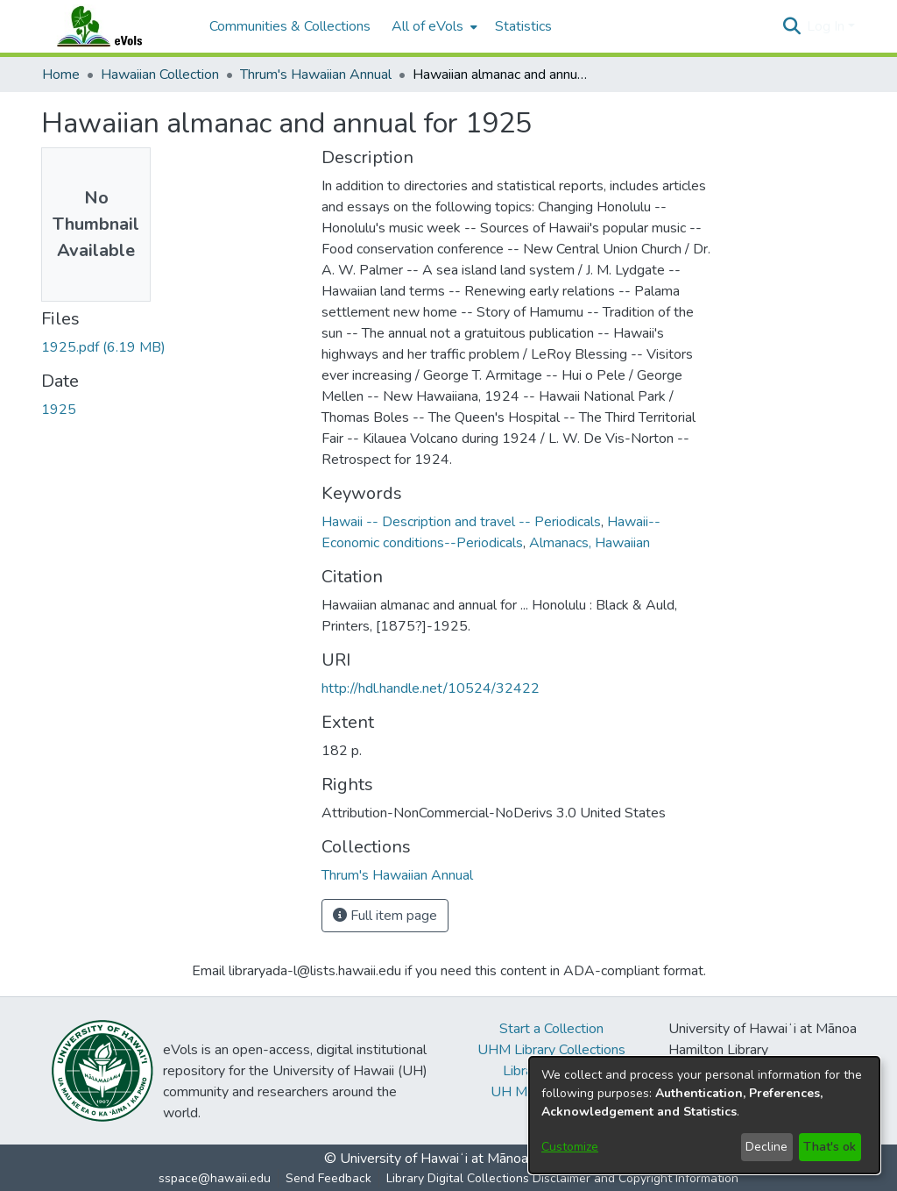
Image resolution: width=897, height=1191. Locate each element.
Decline (766, 1146)
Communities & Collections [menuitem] (290, 26)
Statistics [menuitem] (523, 26)
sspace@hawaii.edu (215, 1178)
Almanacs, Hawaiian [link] (589, 543)
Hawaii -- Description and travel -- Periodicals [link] (461, 521)
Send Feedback (328, 1178)
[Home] (116, 26)
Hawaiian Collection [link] (160, 74)
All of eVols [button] (427, 26)
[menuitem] (432, 26)
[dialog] (704, 1115)
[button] (791, 26)
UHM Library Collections (551, 1049)
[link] (103, 347)
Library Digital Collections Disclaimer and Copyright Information (562, 1178)
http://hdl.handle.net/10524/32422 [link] (430, 688)
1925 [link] (58, 409)
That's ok (829, 1146)
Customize (569, 1146)
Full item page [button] (385, 915)
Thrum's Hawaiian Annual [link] (316, 74)
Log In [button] (827, 26)
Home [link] (61, 74)
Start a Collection (551, 1028)
